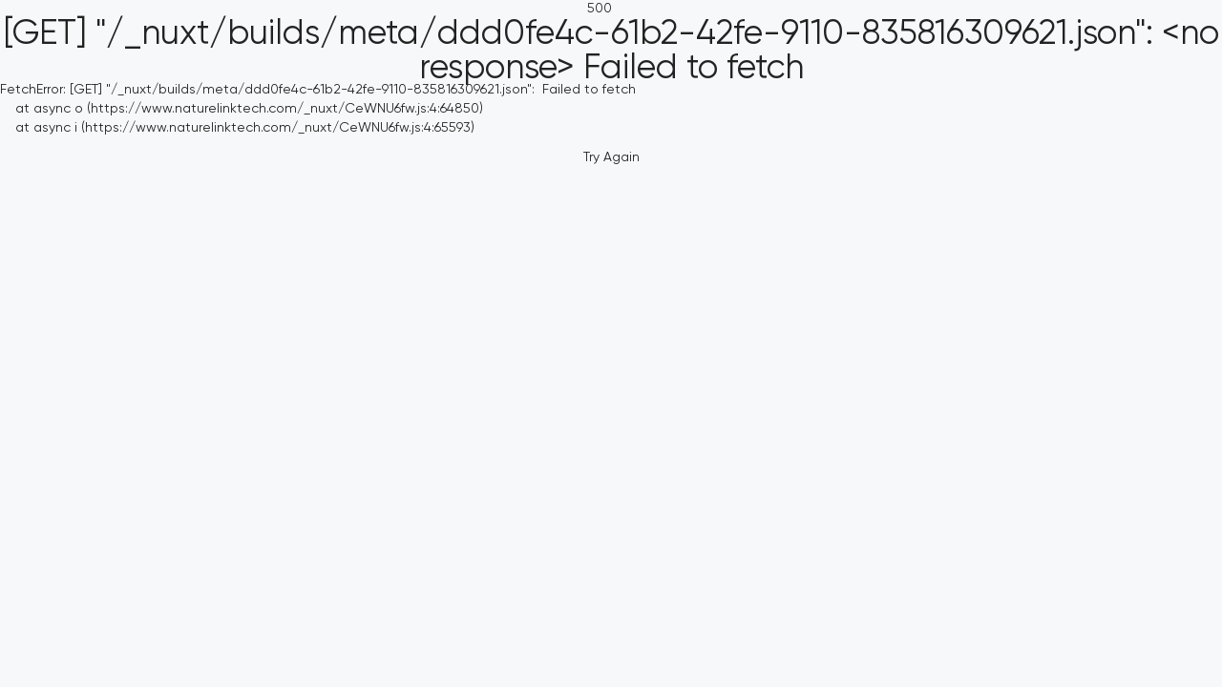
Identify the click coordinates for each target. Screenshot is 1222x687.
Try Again (611, 156)
